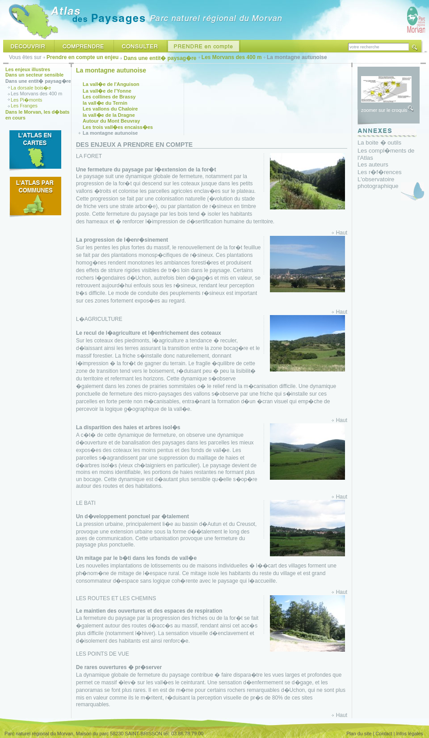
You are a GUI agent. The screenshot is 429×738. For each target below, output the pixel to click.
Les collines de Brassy (109, 96)
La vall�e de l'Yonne (107, 91)
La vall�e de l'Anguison (111, 84)
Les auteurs (373, 164)
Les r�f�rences (380, 172)
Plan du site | (360, 733)
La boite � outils (379, 142)
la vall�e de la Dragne (109, 115)
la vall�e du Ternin (105, 103)
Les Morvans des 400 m (232, 57)
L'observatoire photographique (378, 182)
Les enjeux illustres (27, 69)
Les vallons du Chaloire (110, 108)
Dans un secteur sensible (34, 74)
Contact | (385, 733)
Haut (341, 233)
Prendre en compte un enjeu (82, 57)
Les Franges (24, 105)
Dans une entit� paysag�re (160, 58)
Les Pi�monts (26, 99)
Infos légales (409, 733)
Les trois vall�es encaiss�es (118, 127)
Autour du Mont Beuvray (111, 121)
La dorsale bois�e (31, 87)
